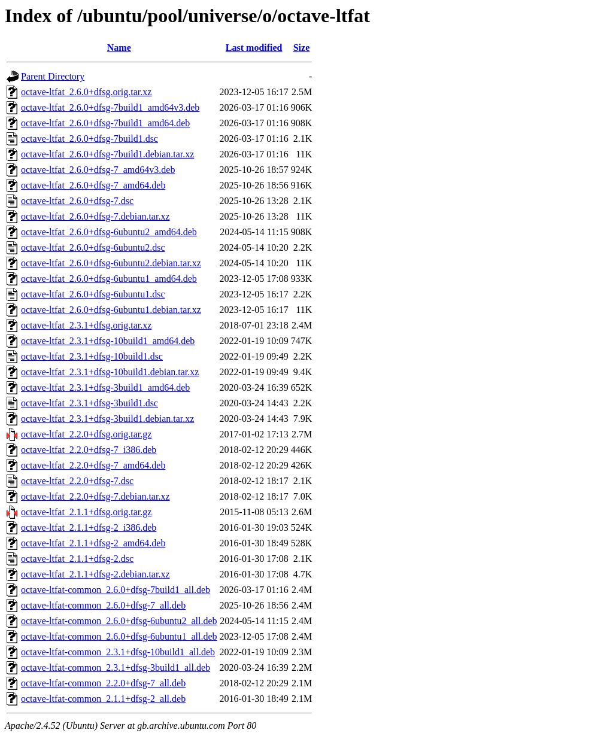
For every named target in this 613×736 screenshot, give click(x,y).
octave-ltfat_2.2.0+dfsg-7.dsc (77, 481)
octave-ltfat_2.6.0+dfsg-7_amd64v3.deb (98, 170)
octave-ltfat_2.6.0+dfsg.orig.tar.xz (86, 92)
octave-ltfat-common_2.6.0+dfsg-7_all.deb (103, 605)
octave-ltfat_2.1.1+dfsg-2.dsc (77, 558)
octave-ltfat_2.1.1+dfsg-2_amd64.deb (93, 543)
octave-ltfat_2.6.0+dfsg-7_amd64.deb (93, 185)
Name (119, 47)
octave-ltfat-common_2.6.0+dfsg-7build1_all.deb (115, 590)
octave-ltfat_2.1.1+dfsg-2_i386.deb (88, 527)
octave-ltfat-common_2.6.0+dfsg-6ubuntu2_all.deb (119, 621)
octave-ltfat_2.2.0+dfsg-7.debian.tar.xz (95, 496)
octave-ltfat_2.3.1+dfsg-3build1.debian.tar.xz (107, 418)
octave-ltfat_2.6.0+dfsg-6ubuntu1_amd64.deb (109, 278)
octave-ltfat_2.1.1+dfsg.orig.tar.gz (86, 512)
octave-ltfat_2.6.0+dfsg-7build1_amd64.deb (105, 123)
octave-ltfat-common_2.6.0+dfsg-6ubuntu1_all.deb (119, 636)
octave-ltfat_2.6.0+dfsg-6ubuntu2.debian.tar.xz (111, 263)
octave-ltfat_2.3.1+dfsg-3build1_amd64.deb (105, 387)
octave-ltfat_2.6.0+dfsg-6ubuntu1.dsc (93, 294)
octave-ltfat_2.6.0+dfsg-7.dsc (77, 201)
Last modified (254, 47)
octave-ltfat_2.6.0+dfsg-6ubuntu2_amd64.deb (109, 232)
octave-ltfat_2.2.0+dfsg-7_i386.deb (88, 450)
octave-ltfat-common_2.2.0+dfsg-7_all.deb (103, 683)
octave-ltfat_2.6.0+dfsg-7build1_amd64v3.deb (110, 107)
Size (301, 47)
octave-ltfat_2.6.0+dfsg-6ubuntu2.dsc (93, 247)
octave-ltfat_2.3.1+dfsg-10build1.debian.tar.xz (110, 372)
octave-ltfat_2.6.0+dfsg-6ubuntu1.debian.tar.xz (111, 310)
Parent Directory (52, 76)
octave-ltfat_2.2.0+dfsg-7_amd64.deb (93, 465)
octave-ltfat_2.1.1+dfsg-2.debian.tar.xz (95, 574)
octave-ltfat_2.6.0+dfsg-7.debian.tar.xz (95, 216)
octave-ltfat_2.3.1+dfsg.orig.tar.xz (86, 325)
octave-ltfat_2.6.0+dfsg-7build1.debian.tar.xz (107, 154)
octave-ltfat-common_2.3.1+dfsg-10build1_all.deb (118, 652)
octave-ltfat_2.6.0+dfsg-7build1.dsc (89, 138)
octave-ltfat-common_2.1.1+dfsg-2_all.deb (103, 699)
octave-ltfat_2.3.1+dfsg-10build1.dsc (92, 356)
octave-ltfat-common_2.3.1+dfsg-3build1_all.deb (115, 667)
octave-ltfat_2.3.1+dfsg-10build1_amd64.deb (108, 341)
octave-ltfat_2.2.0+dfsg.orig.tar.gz (86, 434)
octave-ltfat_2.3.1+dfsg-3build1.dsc (89, 403)
